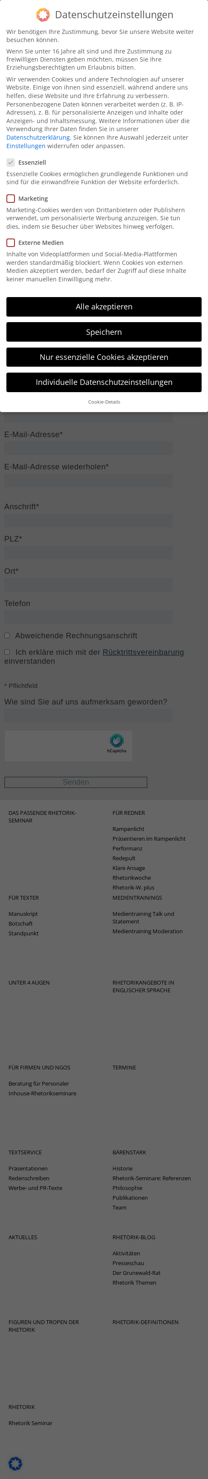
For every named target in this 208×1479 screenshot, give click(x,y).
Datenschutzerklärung (38, 116)
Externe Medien (37, 221)
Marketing (29, 177)
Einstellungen (26, 124)
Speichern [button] (104, 310)
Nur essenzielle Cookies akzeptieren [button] (104, 335)
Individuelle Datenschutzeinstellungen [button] (104, 360)
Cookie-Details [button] (104, 381)
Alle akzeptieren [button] (104, 285)
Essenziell (29, 141)
